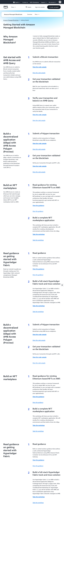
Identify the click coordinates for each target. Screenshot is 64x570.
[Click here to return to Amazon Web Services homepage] (5, 8)
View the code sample (39, 73)
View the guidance (38, 211)
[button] (54, 7)
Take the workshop (38, 240)
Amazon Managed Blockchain (11, 20)
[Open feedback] (62, 285)
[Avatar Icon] (60, 2)
